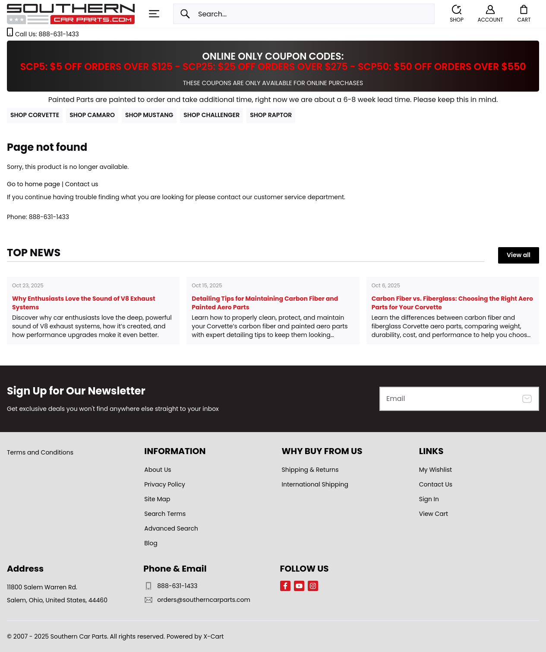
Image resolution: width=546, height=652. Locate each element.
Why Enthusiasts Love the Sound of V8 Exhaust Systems (83, 303)
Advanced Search (171, 528)
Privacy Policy (164, 484)
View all (518, 255)
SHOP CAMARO (92, 115)
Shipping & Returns (310, 469)
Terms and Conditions (40, 452)
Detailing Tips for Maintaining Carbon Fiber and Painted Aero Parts (265, 303)
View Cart (433, 513)
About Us (157, 469)
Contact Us (435, 484)
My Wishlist (435, 469)
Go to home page (33, 184)
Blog (150, 543)
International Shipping (315, 484)
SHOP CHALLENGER (211, 115)
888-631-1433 (58, 34)
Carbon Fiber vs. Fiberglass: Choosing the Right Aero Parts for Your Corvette (452, 303)
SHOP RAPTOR (271, 115)
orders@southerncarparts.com (196, 600)
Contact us (81, 184)
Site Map (157, 499)
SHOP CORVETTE (34, 115)
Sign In (429, 499)
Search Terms (165, 513)
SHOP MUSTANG (149, 115)
